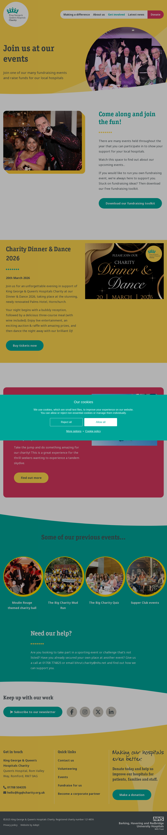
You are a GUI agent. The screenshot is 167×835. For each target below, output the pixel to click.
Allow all (101, 422)
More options (73, 431)
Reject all (66, 422)
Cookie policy (93, 431)
